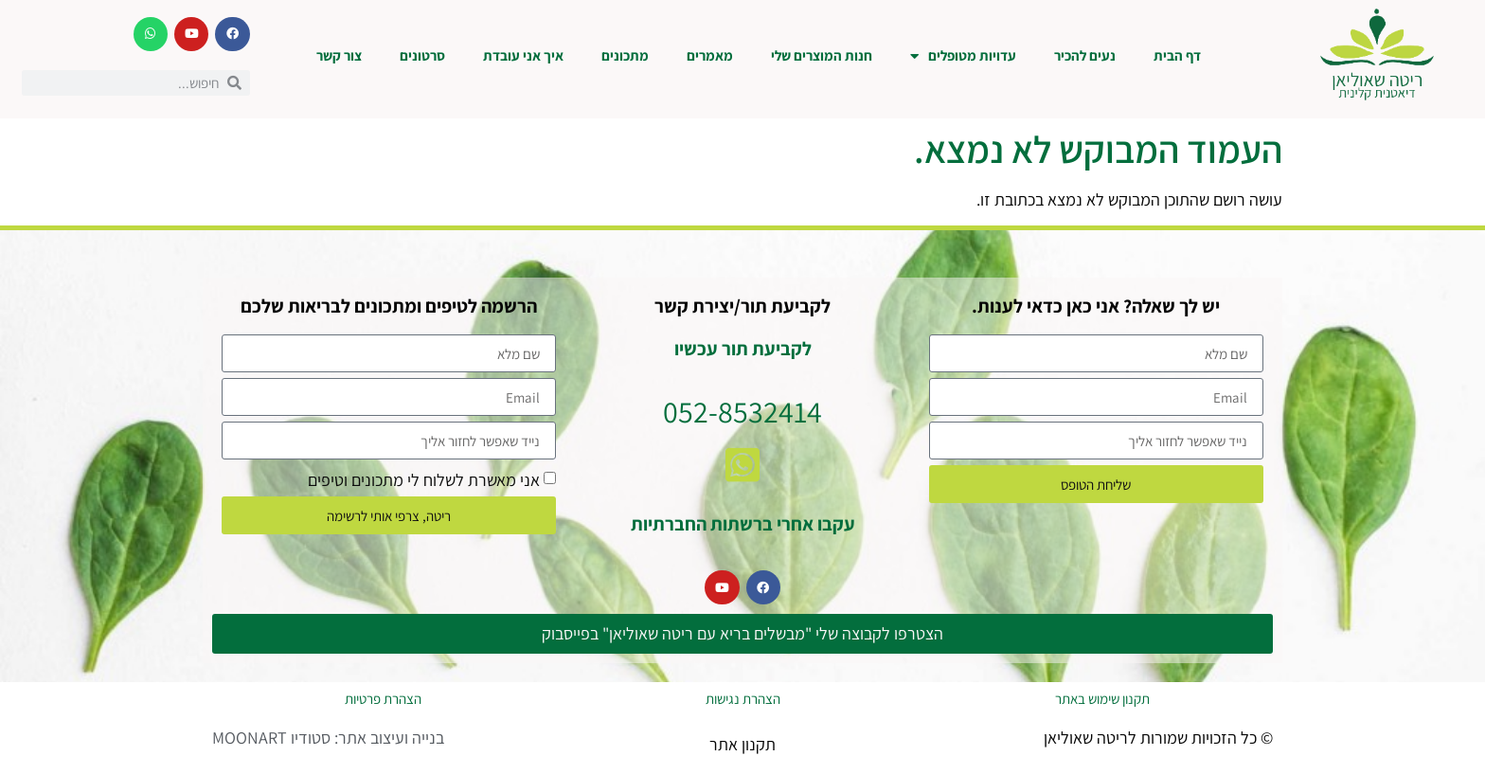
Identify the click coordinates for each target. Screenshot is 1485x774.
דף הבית (1177, 55)
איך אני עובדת (523, 55)
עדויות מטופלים (963, 56)
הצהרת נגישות (743, 699)
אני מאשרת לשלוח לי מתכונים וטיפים (424, 480)
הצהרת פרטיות (383, 699)
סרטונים (422, 55)
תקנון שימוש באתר (1102, 699)
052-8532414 (742, 411)
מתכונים (625, 55)
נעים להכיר (1085, 55)
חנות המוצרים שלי (821, 55)
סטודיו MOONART (271, 737)
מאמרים (710, 55)
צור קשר (339, 55)
